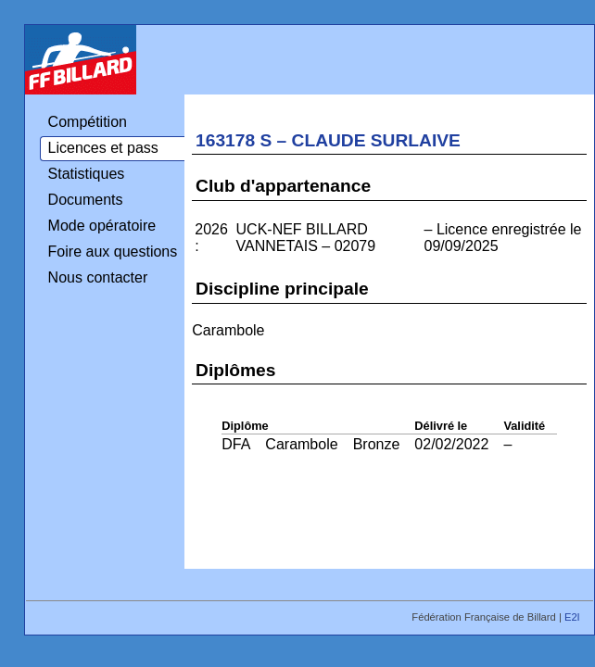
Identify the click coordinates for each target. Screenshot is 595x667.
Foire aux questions (113, 251)
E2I (573, 617)
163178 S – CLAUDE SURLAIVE (328, 140)
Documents (85, 200)
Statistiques (86, 174)
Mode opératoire (102, 225)
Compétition (87, 122)
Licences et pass (103, 148)
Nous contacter (98, 277)
